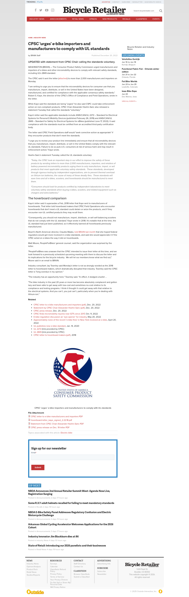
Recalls (126, 19)
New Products (109, 19)
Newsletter (137, 2)
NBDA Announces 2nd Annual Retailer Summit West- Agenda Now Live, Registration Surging (69, 492)
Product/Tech (32, 569)
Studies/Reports (33, 575)
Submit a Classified (81, 577)
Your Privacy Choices (59, 580)
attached (63, 78)
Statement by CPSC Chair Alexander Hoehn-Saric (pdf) (59, 307)
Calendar (54, 566)
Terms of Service (57, 577)
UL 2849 (38, 332)
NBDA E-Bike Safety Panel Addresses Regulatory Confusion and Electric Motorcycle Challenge (69, 513)
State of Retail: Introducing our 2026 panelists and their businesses (67, 545)
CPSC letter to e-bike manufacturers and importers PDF (57, 416)
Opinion (93, 19)
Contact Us (78, 566)
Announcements (58, 19)
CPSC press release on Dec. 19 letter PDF (50, 427)
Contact (116, 2)
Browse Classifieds (82, 574)
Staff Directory (80, 564)
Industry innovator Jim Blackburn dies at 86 (53, 536)
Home (30, 38)
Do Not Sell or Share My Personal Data (60, 583)
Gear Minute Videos (152, 2)
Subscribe (126, 2)
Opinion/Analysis (34, 566)
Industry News (37, 19)
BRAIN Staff (35, 55)
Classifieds (141, 19)
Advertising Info (103, 564)
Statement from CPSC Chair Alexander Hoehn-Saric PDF (57, 423)
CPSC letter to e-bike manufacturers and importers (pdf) (60, 304)
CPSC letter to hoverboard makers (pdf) (52, 335)
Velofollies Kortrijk (131, 59)
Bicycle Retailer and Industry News (140, 48)
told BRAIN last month (85, 232)
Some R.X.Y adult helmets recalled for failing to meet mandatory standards (71, 503)
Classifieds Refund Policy (58, 570)
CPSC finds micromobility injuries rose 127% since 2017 (59, 313)
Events (156, 19)
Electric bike (66, 432)
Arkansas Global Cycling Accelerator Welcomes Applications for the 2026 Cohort (70, 525)
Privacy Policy (56, 574)
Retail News (78, 19)
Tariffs (40, 2)
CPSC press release (43, 310)
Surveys (53, 564)
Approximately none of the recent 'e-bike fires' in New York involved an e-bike (70, 320)
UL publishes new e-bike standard (50, 326)
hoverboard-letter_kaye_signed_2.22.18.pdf (51, 420)
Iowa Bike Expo (129, 91)
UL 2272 (37, 329)
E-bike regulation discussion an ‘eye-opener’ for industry (60, 317)
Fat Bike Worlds (129, 81)
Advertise (106, 2)
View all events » (129, 101)
